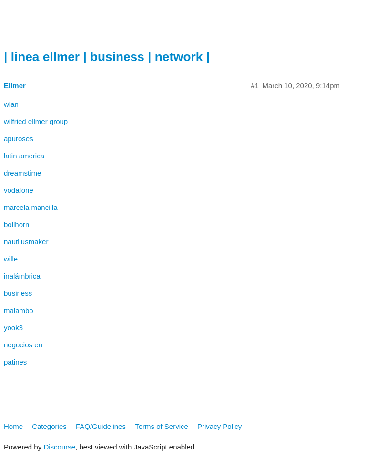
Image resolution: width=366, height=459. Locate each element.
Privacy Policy (219, 426)
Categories (49, 426)
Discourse (59, 447)
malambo (18, 310)
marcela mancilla (31, 207)
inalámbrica (22, 276)
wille (11, 259)
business (18, 293)
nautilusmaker (26, 242)
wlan (11, 104)
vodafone (18, 190)
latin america (24, 156)
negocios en (23, 345)
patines (15, 362)
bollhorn (16, 224)
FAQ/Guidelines (101, 426)
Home (13, 426)
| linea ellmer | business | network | (107, 57)
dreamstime (22, 173)
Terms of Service (161, 426)
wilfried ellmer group (36, 121)
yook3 (13, 327)
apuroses (18, 139)
